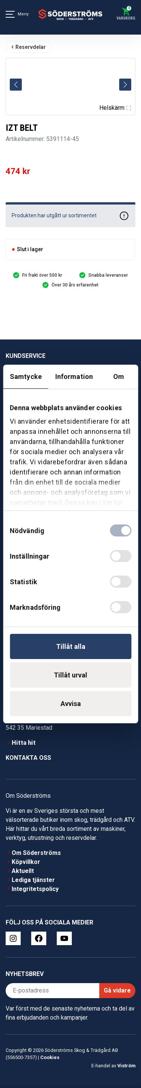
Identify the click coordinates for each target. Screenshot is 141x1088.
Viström (126, 1065)
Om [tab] (118, 376)
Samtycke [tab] (26, 376)
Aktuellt (23, 870)
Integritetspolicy (35, 889)
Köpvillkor (26, 861)
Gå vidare (117, 990)
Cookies (49, 1057)
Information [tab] (74, 376)
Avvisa (71, 704)
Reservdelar (30, 47)
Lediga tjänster (33, 879)
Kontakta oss (28, 757)
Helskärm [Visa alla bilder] (115, 107)
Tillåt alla (70, 646)
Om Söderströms (36, 852)
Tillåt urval (70, 675)
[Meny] (10, 14)
